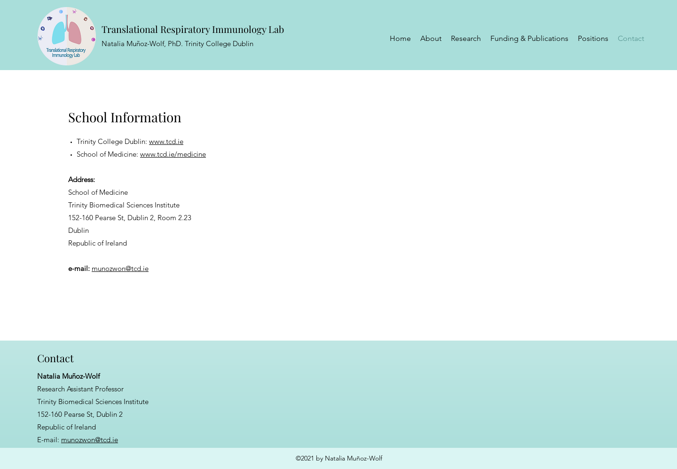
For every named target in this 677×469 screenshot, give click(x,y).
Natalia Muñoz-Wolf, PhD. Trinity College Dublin (177, 43)
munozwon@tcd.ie (120, 268)
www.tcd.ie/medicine (173, 154)
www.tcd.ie (166, 141)
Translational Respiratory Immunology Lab (193, 29)
